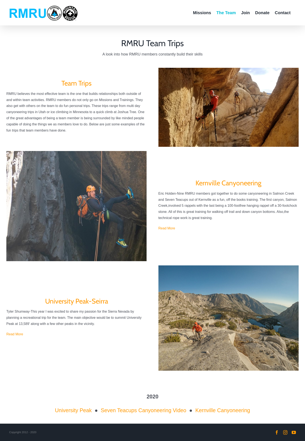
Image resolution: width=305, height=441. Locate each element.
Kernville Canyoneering (222, 410)
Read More (166, 228)
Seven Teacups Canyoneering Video (143, 410)
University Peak (73, 410)
